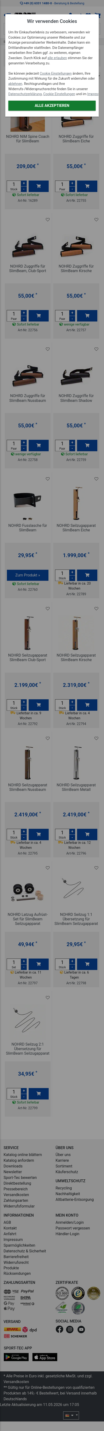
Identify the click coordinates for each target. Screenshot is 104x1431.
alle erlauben (57, 58)
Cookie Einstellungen (56, 74)
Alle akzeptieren (52, 105)
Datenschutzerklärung (25, 94)
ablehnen (15, 84)
